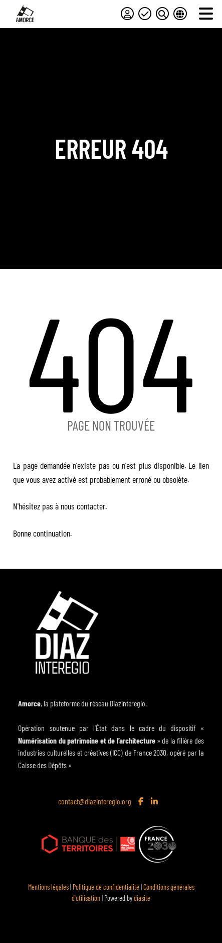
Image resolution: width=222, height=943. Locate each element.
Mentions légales (48, 887)
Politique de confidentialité (106, 887)
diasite (142, 898)
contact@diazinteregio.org (94, 801)
